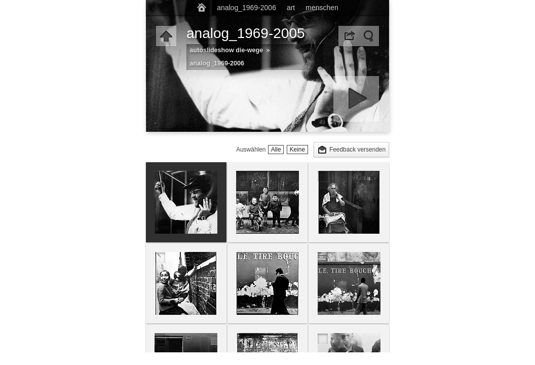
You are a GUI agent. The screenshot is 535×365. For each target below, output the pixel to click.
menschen (321, 8)
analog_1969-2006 (246, 8)
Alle (276, 149)
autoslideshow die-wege (226, 50)
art (291, 8)
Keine (297, 149)
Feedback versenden (357, 149)
